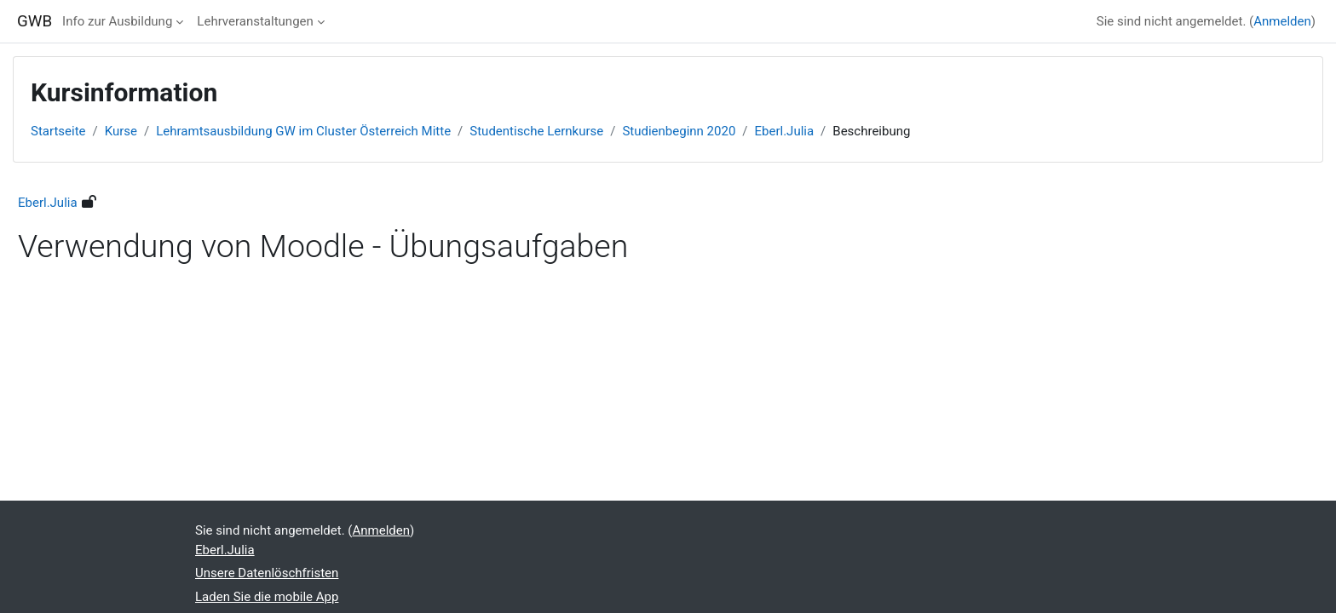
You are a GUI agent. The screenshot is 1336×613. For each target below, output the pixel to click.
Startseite (58, 131)
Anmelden (1282, 21)
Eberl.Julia (785, 131)
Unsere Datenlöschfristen (266, 573)
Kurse (121, 131)
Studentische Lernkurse (536, 131)
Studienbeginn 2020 (678, 131)
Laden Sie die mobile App (266, 596)
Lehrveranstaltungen (255, 21)
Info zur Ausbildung (117, 21)
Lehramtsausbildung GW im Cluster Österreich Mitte (303, 131)
